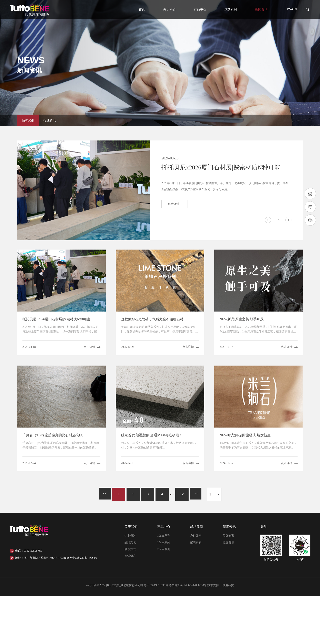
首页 (142, 9)
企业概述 (130, 559)
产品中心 (200, 9)
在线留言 (130, 579)
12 (182, 518)
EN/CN (292, 9)
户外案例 (195, 559)
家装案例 (195, 566)
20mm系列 (163, 573)
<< (104, 518)
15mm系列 (163, 566)
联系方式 (130, 573)
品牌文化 (130, 566)
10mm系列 (163, 559)
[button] (268, 220)
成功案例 (230, 9)
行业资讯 (55, 119)
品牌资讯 (29, 119)
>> (196, 518)
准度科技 (228, 609)
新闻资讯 (261, 9)
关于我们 (169, 9)
